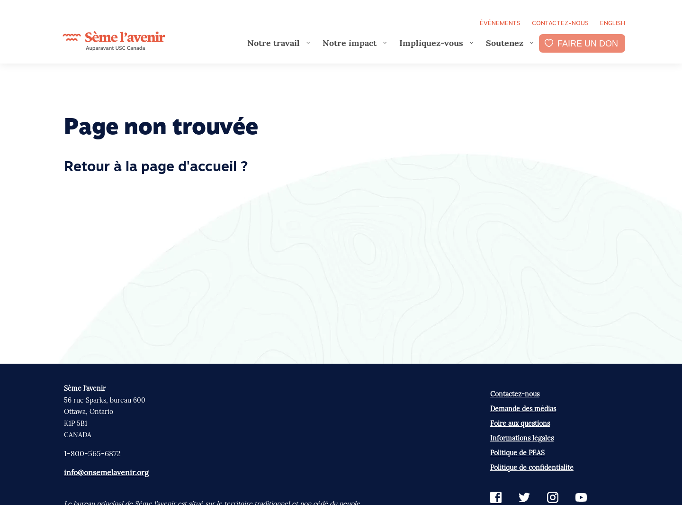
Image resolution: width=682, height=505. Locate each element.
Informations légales (522, 438)
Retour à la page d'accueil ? (156, 167)
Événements (500, 23)
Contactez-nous (560, 23)
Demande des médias (523, 408)
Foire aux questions (520, 423)
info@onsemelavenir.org (106, 472)
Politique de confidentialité (532, 467)
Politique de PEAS (517, 453)
